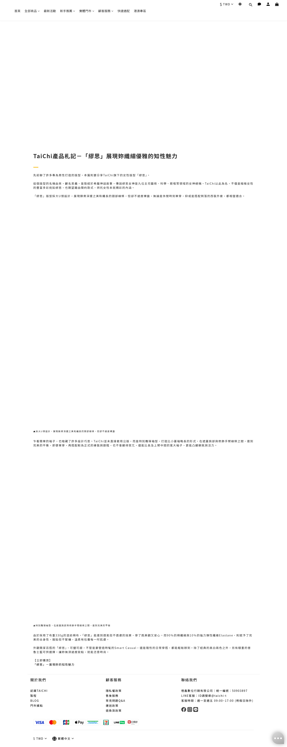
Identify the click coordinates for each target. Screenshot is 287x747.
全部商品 (32, 11)
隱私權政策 (114, 691)
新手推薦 (67, 11)
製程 (33, 696)
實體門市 (87, 11)
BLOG (34, 701)
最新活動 (50, 11)
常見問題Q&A (115, 701)
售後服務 (112, 696)
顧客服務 (106, 11)
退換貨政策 (114, 710)
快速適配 (124, 11)
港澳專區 (140, 11)
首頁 (17, 11)
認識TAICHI (39, 691)
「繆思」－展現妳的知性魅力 (54, 664)
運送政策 (112, 705)
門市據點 (36, 705)
